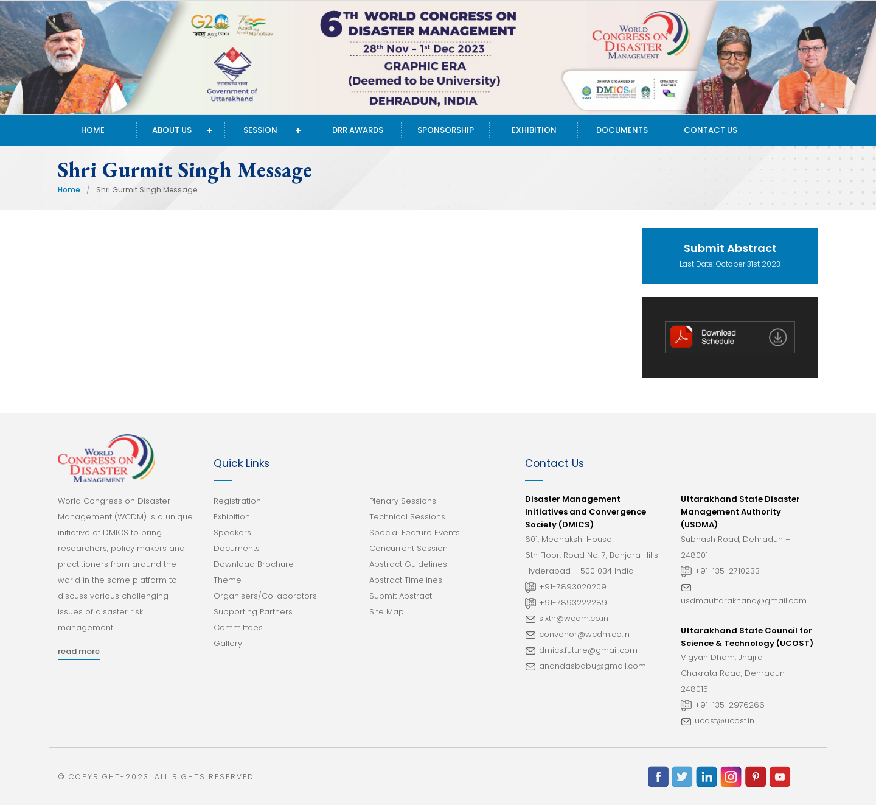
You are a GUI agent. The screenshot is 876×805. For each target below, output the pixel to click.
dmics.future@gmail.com (588, 650)
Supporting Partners (253, 611)
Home (93, 130)
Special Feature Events (414, 532)
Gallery (228, 643)
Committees (238, 627)
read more (79, 651)
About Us (172, 130)
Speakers (232, 532)
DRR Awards (357, 130)
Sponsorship (445, 130)
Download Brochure (254, 564)
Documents (622, 130)
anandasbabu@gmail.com (592, 666)
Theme (228, 580)
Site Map (386, 611)
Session (260, 130)
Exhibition (534, 130)
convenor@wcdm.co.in (584, 634)
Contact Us (710, 130)
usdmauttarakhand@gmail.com (744, 600)
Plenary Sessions (402, 501)
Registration (237, 501)
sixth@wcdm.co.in (573, 618)
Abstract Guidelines (408, 564)
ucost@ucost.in (724, 720)
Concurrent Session (408, 548)
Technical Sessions (407, 516)
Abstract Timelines (405, 580)
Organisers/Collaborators (265, 596)
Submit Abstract (400, 596)
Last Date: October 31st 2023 (730, 255)
